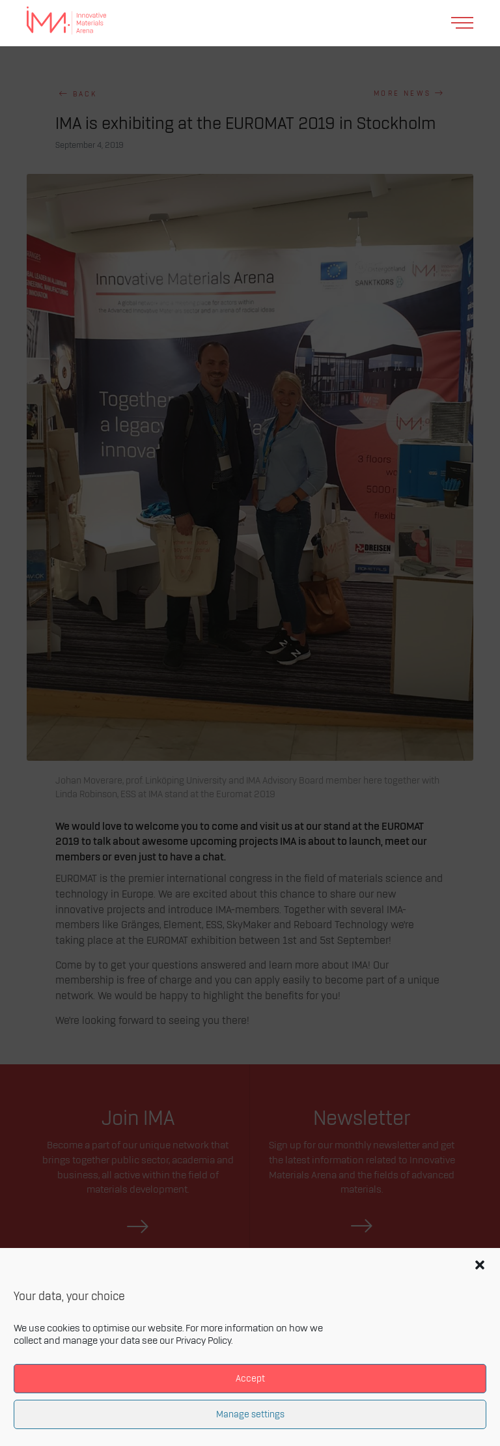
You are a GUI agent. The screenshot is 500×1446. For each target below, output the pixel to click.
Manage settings (250, 1414)
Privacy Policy (203, 1341)
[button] (479, 1264)
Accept (250, 1378)
